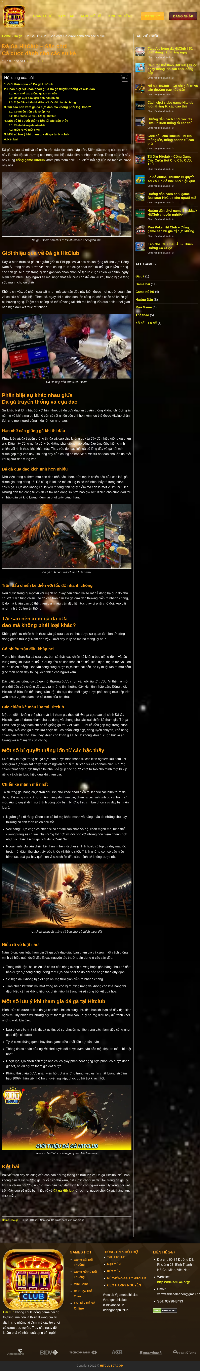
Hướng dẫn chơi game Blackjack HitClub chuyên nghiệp (172, 212)
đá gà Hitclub (63, 1190)
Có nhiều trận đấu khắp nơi (32, 111)
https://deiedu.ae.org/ (173, 1282)
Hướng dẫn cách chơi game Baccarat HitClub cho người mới (172, 196)
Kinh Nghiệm (120, 16)
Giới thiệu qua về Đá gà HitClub (30, 84)
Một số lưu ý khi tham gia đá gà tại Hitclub (38, 134)
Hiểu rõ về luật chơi (27, 129)
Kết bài (12, 139)
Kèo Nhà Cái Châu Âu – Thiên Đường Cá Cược (170, 246)
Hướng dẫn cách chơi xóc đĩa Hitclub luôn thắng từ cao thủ (170, 121)
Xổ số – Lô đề (146, 323)
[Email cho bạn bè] (36, 61)
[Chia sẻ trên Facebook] (28, 61)
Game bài (66, 16)
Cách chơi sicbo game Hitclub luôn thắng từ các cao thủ (170, 104)
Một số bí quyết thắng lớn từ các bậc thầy (38, 120)
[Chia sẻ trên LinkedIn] (43, 61)
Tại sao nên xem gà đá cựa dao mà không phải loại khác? (49, 107)
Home (6, 36)
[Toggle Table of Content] (122, 78)
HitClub (8, 1312)
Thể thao (142, 315)
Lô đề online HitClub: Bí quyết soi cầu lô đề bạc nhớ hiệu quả (171, 179)
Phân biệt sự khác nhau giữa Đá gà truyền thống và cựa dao (51, 89)
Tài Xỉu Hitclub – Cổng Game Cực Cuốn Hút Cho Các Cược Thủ (170, 160)
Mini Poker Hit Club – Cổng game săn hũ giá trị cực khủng (171, 229)
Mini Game (143, 307)
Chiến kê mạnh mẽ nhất (30, 125)
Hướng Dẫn (144, 299)
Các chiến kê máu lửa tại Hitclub (35, 116)
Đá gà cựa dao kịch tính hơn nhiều (36, 97)
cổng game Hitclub (30, 160)
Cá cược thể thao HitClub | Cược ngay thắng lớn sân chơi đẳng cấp (172, 69)
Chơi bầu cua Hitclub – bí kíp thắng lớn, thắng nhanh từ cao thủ (171, 139)
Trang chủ (42, 16)
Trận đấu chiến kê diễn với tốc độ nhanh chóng (45, 102)
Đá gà (18, 36)
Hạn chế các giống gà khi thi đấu (36, 93)
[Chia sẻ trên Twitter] (32, 61)
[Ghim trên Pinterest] (39, 61)
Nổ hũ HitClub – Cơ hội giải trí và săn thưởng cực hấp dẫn (173, 87)
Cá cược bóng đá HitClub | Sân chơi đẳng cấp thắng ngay (171, 50)
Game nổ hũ (91, 16)
